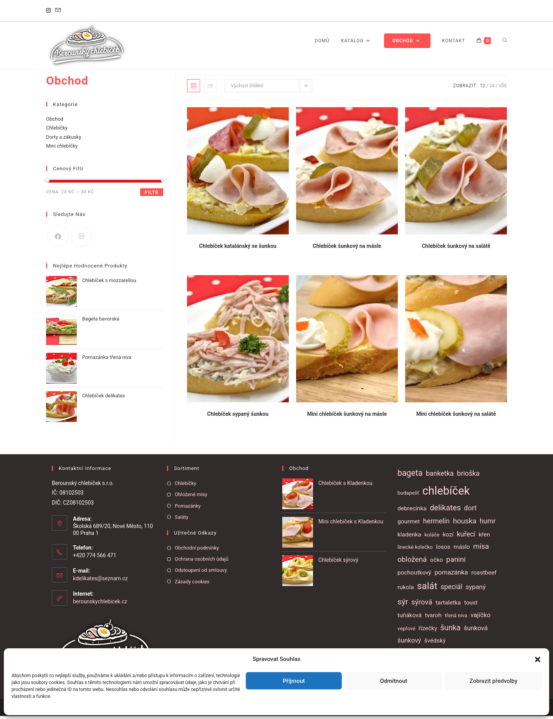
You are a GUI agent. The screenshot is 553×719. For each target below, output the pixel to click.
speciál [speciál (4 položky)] (451, 590)
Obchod (54, 122)
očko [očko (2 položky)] (436, 562)
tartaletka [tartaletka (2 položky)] (448, 605)
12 (482, 88)
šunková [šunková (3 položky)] (476, 630)
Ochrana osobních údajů (201, 562)
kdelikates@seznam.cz (100, 581)
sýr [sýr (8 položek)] (402, 604)
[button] (537, 659)
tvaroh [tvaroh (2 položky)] (433, 618)
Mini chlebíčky (62, 149)
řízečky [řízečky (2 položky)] (428, 631)
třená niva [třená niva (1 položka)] (456, 618)
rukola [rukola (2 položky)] (405, 590)
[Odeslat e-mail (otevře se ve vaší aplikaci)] (58, 11)
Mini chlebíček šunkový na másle (347, 416)
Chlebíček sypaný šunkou (237, 416)
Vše (502, 88)
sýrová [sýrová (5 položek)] (421, 605)
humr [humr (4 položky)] (488, 524)
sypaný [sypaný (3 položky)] (475, 590)
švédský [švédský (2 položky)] (434, 643)
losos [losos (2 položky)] (443, 549)
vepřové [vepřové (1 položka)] (406, 631)
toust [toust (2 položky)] (471, 605)
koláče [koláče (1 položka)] (431, 537)
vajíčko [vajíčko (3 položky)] (480, 618)
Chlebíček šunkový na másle (347, 249)
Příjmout (294, 680)
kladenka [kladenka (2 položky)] (409, 537)
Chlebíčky (57, 131)
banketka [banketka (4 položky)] (440, 476)
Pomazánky (187, 508)
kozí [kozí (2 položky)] (448, 537)
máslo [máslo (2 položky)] (462, 549)
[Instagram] (49, 11)
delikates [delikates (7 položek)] (445, 510)
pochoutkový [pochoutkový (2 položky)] (414, 575)
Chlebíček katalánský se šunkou (237, 249)
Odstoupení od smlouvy (201, 573)
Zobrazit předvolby (494, 680)
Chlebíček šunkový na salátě (456, 249)
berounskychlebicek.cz (100, 604)
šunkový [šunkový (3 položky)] (409, 643)
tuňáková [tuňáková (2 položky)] (409, 618)
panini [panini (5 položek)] (456, 562)
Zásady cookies (192, 584)
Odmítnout (393, 680)
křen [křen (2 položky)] (484, 537)
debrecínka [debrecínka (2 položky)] (412, 511)
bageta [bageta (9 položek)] (409, 476)
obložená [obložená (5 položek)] (412, 562)
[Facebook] (57, 238)
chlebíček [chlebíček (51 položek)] (446, 493)
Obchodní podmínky (197, 550)
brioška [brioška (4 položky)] (468, 476)
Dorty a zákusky (63, 140)
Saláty (181, 520)
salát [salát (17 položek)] (427, 589)
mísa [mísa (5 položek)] (481, 549)
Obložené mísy (191, 497)
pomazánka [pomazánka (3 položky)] (451, 575)
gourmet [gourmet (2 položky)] (408, 524)
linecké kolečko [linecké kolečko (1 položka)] (415, 550)
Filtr (152, 195)
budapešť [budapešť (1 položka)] (408, 495)
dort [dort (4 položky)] (470, 511)
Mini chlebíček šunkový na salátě (456, 416)
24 (492, 88)
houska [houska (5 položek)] (464, 524)
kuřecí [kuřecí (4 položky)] (466, 537)
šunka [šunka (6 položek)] (450, 630)
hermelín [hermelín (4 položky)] (436, 524)
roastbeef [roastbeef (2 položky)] (484, 575)
